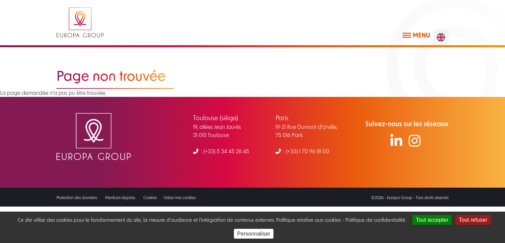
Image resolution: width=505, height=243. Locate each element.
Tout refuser (473, 220)
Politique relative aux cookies (308, 220)
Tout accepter (432, 220)
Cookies (150, 197)
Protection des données (76, 197)
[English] (441, 37)
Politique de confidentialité (375, 220)
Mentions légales (120, 197)
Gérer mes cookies (180, 197)
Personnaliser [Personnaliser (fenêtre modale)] (253, 234)
